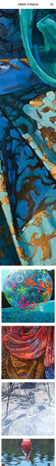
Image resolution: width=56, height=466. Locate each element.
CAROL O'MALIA (28, 4)
